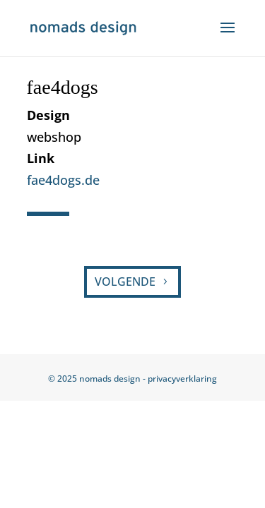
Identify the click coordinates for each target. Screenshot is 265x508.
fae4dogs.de (63, 179)
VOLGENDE (125, 281)
